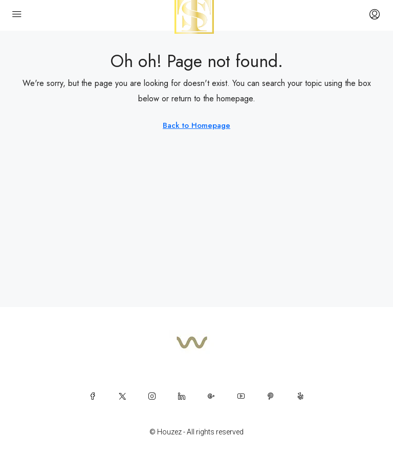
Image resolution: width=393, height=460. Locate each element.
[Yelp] (300, 396)
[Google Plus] (211, 396)
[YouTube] (241, 396)
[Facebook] (92, 396)
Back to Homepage (196, 125)
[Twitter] (122, 396)
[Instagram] (152, 396)
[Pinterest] (270, 396)
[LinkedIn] (181, 396)
